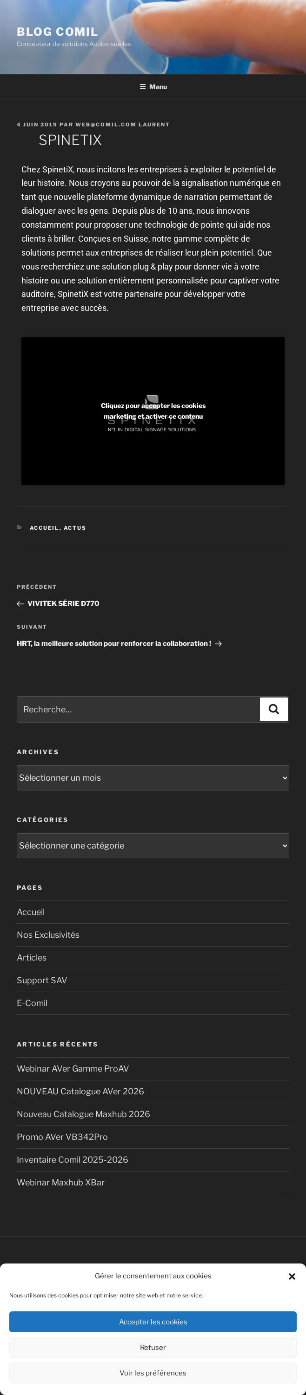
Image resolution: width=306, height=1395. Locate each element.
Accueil (45, 528)
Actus (75, 528)
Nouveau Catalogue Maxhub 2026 (83, 1114)
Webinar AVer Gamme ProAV (73, 1068)
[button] (292, 1276)
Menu (153, 87)
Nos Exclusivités (48, 935)
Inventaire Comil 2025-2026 (72, 1160)
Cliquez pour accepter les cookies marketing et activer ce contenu (153, 410)
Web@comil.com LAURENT (122, 124)
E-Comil (32, 1003)
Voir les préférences (153, 1373)
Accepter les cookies (153, 1322)
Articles (32, 957)
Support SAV (42, 980)
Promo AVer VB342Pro (62, 1137)
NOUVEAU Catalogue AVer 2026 (80, 1091)
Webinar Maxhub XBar (61, 1182)
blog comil (58, 32)
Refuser (153, 1347)
